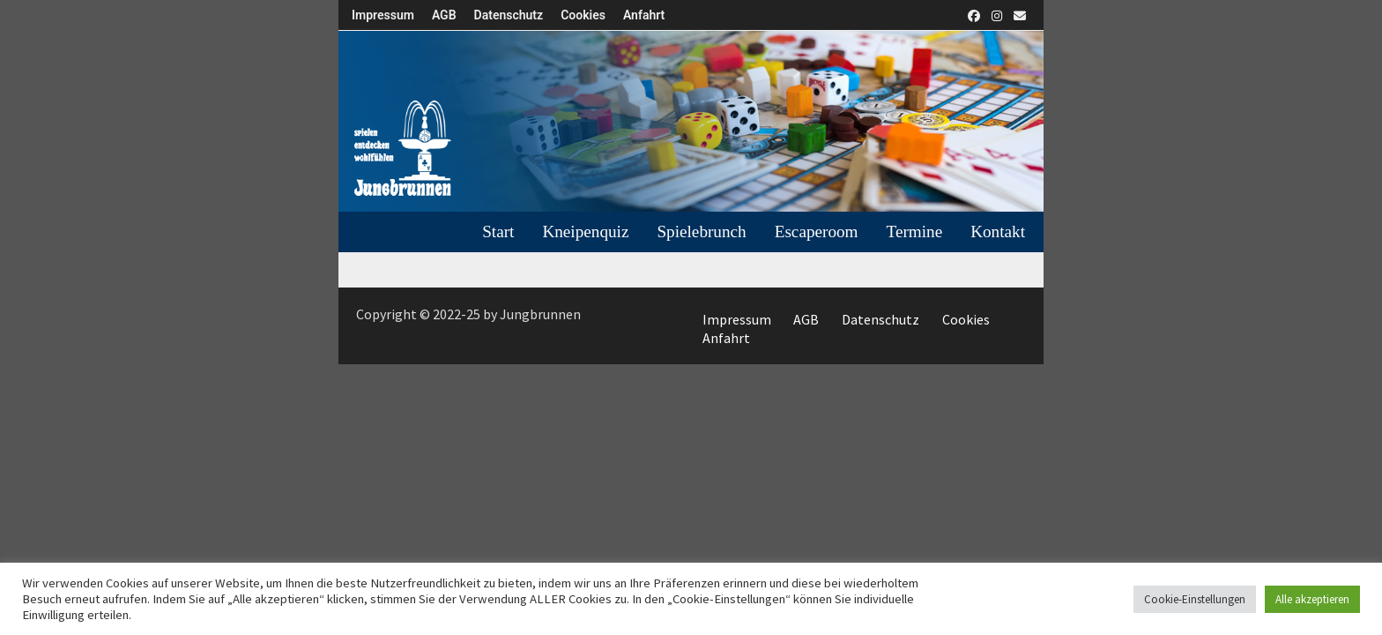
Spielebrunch (701, 231)
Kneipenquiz (585, 231)
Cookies (583, 15)
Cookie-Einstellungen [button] (1194, 599)
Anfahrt (644, 15)
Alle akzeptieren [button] (1312, 599)
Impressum (383, 15)
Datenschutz (509, 15)
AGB (444, 15)
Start (498, 231)
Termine (915, 231)
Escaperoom (816, 231)
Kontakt (997, 231)
